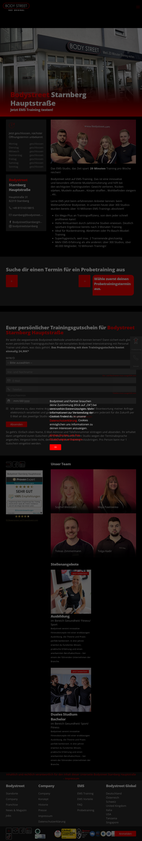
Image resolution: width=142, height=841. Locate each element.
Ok (55, 447)
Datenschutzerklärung (63, 420)
